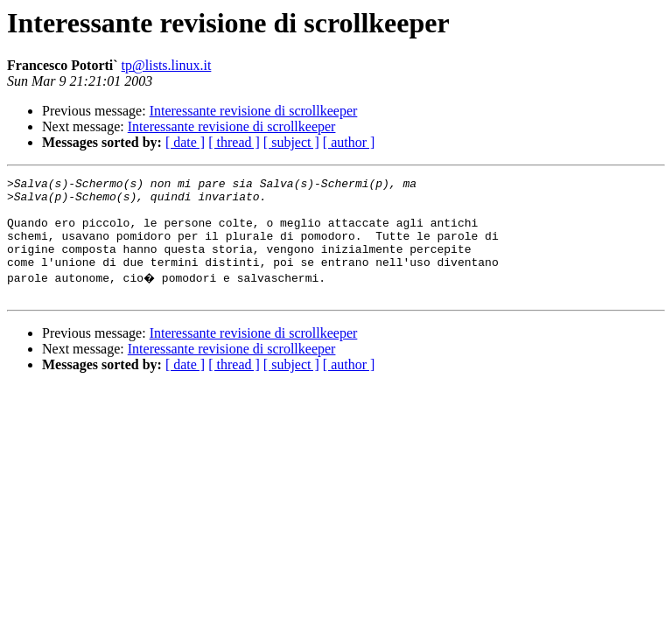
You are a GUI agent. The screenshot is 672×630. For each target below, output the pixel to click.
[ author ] (349, 142)
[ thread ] (234, 142)
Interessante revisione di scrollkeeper (254, 110)
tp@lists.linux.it (167, 65)
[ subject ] (291, 142)
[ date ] (185, 142)
